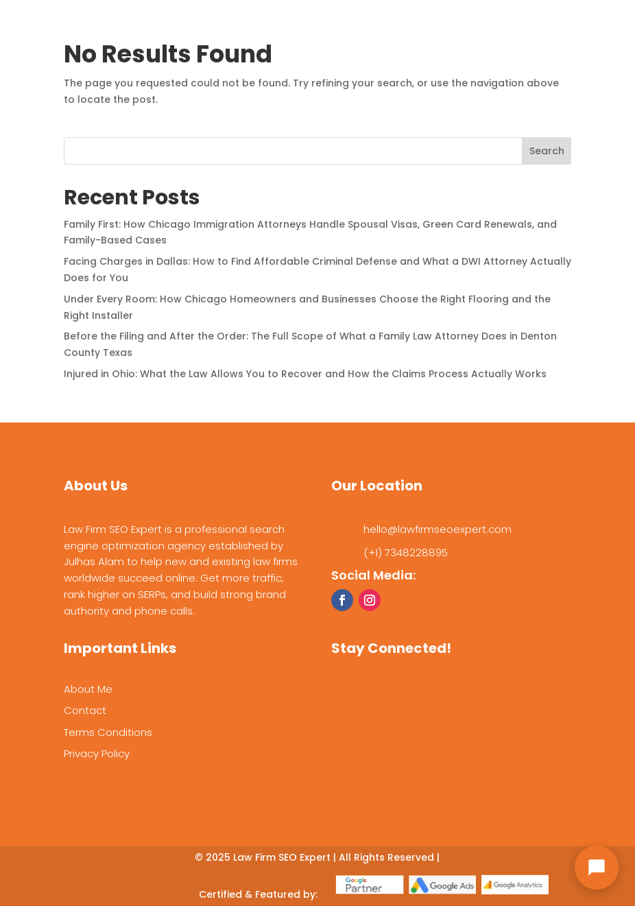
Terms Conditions (108, 732)
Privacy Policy (97, 753)
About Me (88, 689)
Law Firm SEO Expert (282, 857)
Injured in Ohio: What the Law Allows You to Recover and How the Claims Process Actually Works (305, 374)
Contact (85, 710)
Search (546, 151)
